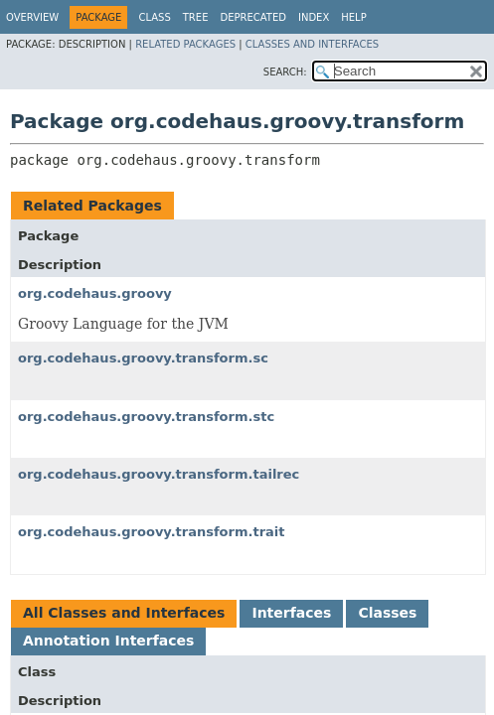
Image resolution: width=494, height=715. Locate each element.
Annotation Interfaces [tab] (108, 640)
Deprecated (253, 17)
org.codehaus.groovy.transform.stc (146, 416)
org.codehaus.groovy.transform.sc (143, 358)
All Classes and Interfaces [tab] (124, 613)
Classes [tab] (387, 613)
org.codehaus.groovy (95, 293)
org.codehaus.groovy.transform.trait (151, 531)
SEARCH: (285, 72)
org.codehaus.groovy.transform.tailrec (158, 474)
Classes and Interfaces (312, 44)
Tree (196, 17)
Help (353, 17)
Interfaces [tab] (291, 613)
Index (313, 17)
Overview (32, 17)
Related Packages (185, 44)
